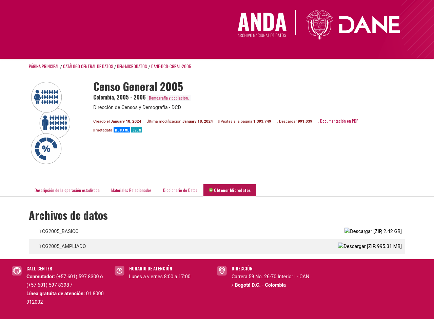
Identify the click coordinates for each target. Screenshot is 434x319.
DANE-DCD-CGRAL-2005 (171, 66)
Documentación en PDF (338, 121)
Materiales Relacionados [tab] (131, 190)
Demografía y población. (169, 98)
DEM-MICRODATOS (132, 66)
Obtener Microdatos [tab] (230, 190)
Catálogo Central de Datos (88, 66)
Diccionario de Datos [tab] (180, 190)
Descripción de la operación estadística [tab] (67, 190)
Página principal (44, 66)
